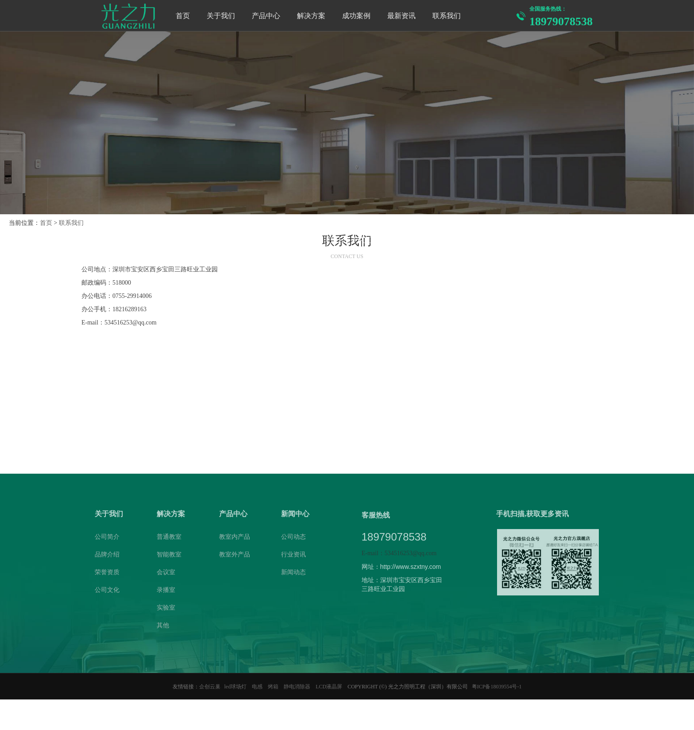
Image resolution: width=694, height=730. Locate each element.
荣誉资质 (107, 574)
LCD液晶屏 (329, 687)
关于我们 (109, 516)
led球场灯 (236, 687)
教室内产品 (234, 539)
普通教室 (169, 539)
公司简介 (107, 539)
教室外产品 (234, 556)
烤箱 (274, 687)
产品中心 (233, 516)
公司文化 (107, 592)
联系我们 (71, 223)
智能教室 (169, 556)
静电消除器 (298, 687)
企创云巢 (209, 687)
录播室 (166, 592)
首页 (46, 223)
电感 (258, 687)
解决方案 (171, 516)
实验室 (166, 609)
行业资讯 (293, 556)
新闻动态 (293, 574)
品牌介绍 (107, 556)
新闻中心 (295, 516)
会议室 (166, 574)
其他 (163, 627)
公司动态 (293, 539)
